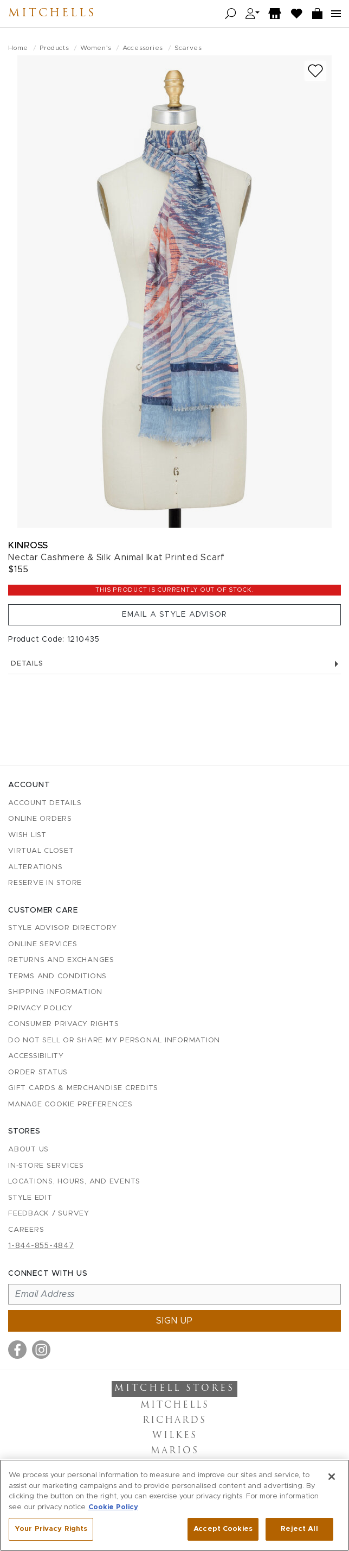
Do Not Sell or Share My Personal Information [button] (114, 1040)
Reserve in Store (45, 883)
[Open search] (230, 13)
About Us (28, 1149)
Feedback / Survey (48, 1213)
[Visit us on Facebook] (17, 1349)
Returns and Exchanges (61, 960)
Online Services (42, 944)
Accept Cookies (223, 1529)
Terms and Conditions (57, 976)
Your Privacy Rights (51, 1529)
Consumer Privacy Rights (63, 1024)
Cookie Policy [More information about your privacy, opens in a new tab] (113, 1507)
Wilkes (174, 1436)
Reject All (299, 1529)
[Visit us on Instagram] (41, 1349)
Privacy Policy (40, 1008)
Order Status (38, 1072)
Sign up (174, 1320)
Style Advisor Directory (62, 928)
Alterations (35, 867)
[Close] (332, 1477)
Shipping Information (55, 992)
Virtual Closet (41, 850)
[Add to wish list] (315, 71)
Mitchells (52, 13)
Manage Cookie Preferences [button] (70, 1104)
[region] (174, 1505)
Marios (175, 1451)
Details (174, 663)
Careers (26, 1229)
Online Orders (40, 818)
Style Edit (30, 1197)
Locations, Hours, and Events (74, 1181)
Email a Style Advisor (174, 614)
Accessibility (36, 1056)
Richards (174, 1420)
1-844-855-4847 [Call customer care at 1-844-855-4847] (41, 1246)
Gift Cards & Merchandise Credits (83, 1088)
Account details (44, 803)
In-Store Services (46, 1165)
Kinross (28, 545)
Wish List (27, 835)
